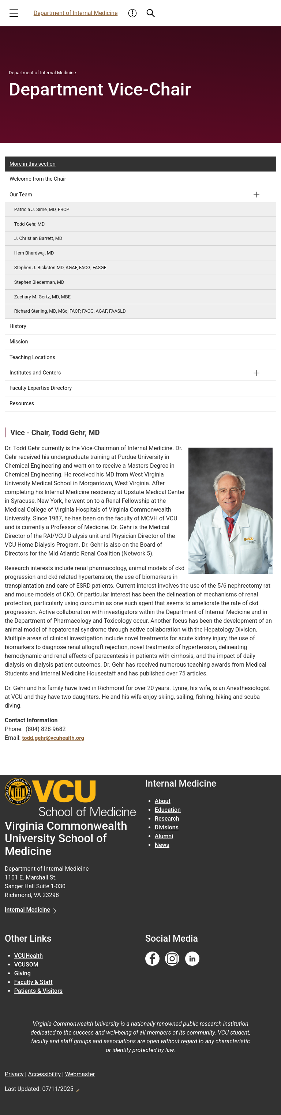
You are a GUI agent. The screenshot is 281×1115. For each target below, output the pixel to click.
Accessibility (44, 1074)
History (18, 326)
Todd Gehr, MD (29, 224)
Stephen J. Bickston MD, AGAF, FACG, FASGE (60, 267)
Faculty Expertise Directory (41, 388)
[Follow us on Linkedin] (192, 959)
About (163, 801)
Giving (22, 973)
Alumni (164, 836)
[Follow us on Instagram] (172, 959)
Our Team (21, 195)
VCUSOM (26, 964)
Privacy (14, 1074)
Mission (19, 342)
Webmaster (80, 1074)
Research (167, 818)
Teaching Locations (32, 357)
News (162, 844)
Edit (77, 1088)
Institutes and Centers (35, 373)
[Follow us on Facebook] (152, 959)
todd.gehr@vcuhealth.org (55, 737)
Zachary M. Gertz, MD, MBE (42, 297)
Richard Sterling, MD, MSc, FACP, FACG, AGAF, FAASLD (70, 311)
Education (168, 809)
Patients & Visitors (38, 990)
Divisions (167, 827)
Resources (22, 403)
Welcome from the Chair (38, 179)
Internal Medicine (27, 909)
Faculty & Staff (33, 982)
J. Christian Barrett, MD (38, 238)
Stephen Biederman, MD (39, 282)
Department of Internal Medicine (76, 13)
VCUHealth (28, 955)
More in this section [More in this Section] (33, 164)
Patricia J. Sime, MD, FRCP (42, 209)
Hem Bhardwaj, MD (34, 253)
